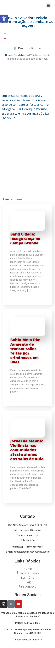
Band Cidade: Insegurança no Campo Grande (25, 238)
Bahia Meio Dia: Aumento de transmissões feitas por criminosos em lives (25, 350)
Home (8, 55)
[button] (48, 5)
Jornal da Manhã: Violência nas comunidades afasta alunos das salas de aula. (27, 449)
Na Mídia (19, 55)
